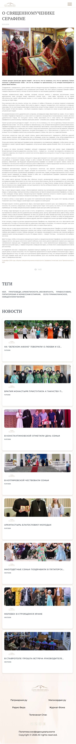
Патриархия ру (18, 700)
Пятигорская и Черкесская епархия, (21, 294)
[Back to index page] (10, 6)
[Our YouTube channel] (40, 724)
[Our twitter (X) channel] (36, 724)
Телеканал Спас (38, 715)
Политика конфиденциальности (37, 731)
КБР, (4, 292)
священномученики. (13, 297)
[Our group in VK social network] (32, 724)
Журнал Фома (57, 707)
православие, (63, 292)
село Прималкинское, (55, 294)
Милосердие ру (57, 700)
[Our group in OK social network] (44, 724)
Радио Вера (18, 707)
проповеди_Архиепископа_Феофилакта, (31, 292)
